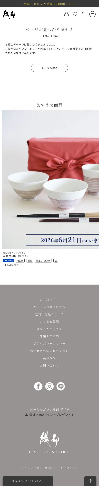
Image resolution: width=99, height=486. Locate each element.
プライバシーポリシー (49, 343)
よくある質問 (49, 321)
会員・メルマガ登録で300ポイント (49, 4)
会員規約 (49, 358)
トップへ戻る (49, 68)
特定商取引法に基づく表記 (49, 351)
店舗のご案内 (49, 336)
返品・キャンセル (49, 329)
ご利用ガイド (49, 300)
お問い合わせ (49, 365)
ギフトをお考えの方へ (49, 307)
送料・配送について (49, 314)
